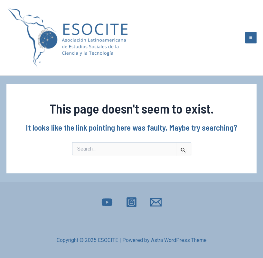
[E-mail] (156, 202)
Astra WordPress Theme (179, 240)
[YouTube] (107, 202)
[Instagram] (131, 202)
